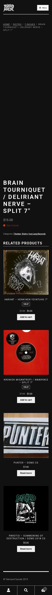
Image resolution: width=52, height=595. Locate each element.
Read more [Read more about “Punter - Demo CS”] (26, 473)
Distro (17, 24)
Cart (41, 588)
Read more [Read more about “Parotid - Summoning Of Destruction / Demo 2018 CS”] (26, 549)
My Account (8, 590)
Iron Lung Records (37, 234)
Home (6, 24)
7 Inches (30, 24)
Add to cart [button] (26, 317)
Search (26, 590)
